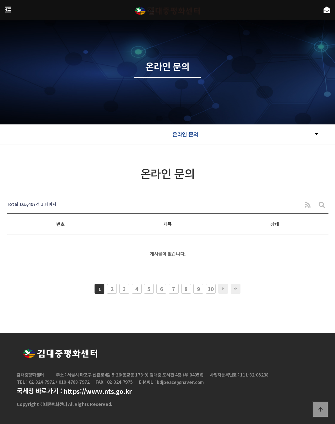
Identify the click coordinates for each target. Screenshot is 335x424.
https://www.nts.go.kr (97, 391)
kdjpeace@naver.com (180, 382)
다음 (223, 289)
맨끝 (235, 289)
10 (210, 288)
